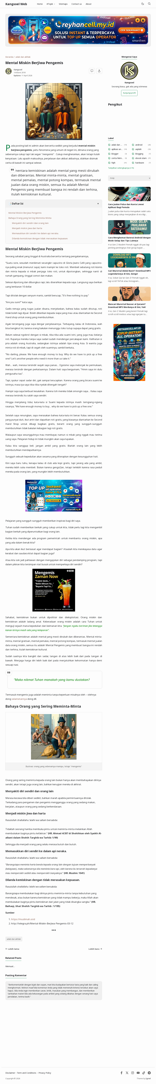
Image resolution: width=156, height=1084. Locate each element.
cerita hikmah (117, 158)
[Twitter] (127, 1073)
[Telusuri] (149, 4)
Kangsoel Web (16, 4)
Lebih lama (12, 949)
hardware (139, 162)
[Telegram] (149, 1073)
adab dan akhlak (14, 939)
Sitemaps (63, 4)
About (88, 4)
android (138, 144)
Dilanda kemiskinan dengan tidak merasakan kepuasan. (40, 238)
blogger (114, 153)
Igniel (148, 1078)
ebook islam (141, 158)
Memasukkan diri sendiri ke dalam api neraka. (35, 233)
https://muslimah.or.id (23, 919)
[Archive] (129, 178)
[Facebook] (121, 1073)
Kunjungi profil (129, 93)
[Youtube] (138, 1073)
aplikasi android (117, 149)
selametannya (19, 698)
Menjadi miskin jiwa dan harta (27, 228)
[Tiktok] (143, 1073)
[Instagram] (132, 1073)
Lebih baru (95, 949)
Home (40, 4)
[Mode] (142, 4)
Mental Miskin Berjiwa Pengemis (25, 212)
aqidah (138, 149)
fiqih (113, 162)
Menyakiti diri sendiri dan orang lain (30, 223)
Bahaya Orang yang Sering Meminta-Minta (29, 217)
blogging (139, 153)
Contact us (77, 4)
